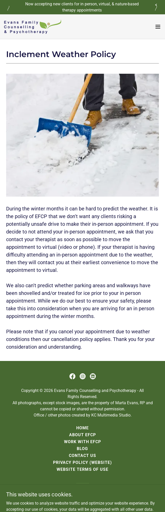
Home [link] (82, 427)
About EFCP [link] (82, 434)
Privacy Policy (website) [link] (82, 462)
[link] (32, 26)
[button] (158, 27)
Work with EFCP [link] (82, 441)
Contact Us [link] (82, 455)
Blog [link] (82, 448)
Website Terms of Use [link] (82, 469)
